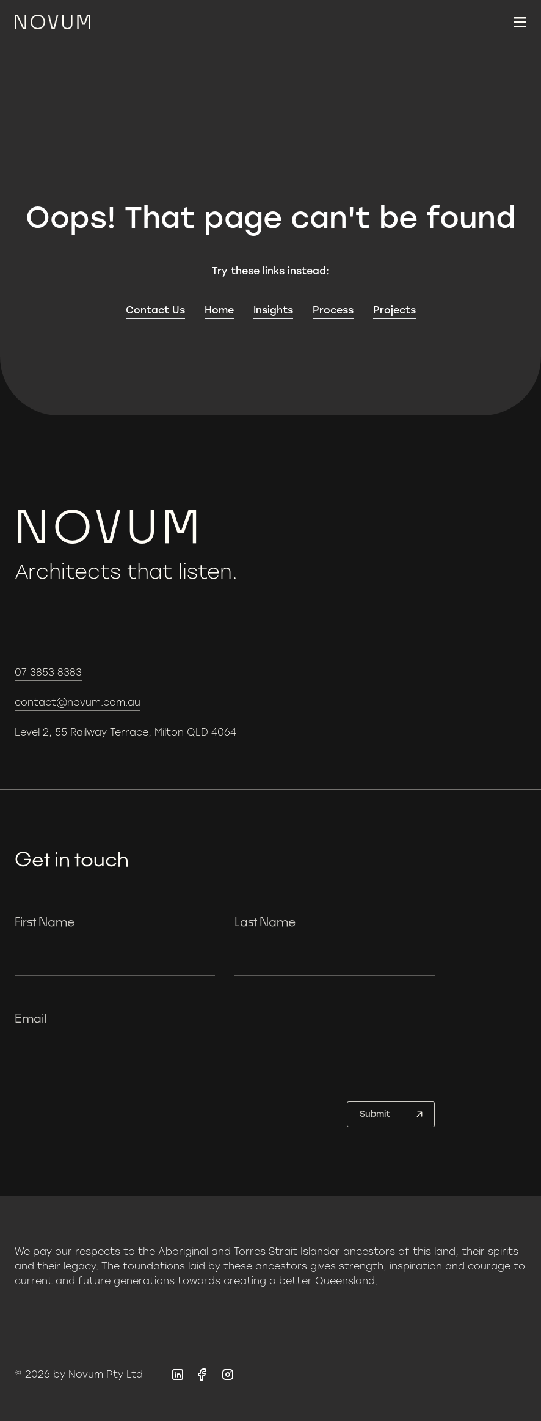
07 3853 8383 (48, 672)
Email (30, 1017)
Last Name (265, 921)
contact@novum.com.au (77, 702)
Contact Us (155, 310)
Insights (273, 310)
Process (333, 310)
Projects (394, 310)
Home (219, 310)
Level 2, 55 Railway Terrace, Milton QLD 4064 (125, 732)
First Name (44, 921)
